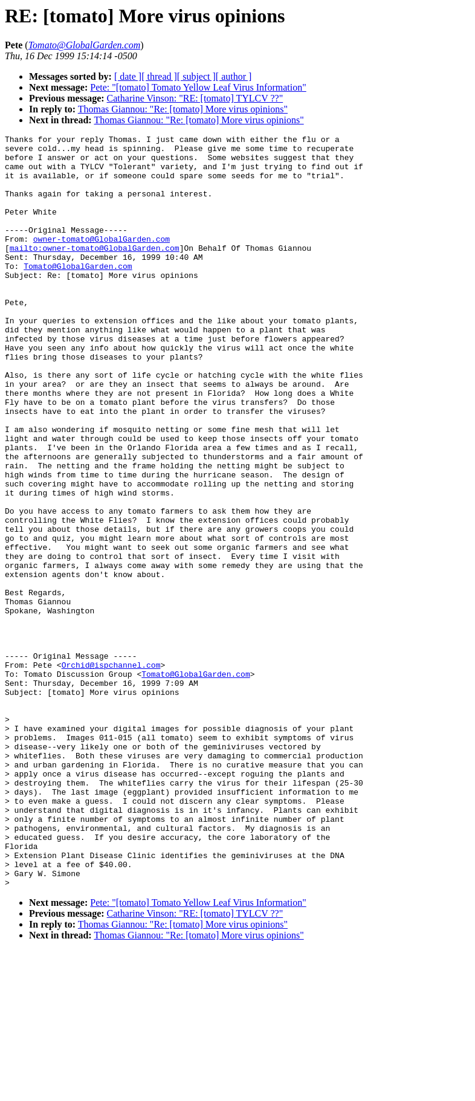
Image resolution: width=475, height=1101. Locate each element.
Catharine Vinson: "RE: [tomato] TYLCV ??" (195, 98)
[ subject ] (196, 76)
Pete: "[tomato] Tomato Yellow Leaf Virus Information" (198, 87)
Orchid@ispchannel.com (111, 771)
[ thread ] (159, 76)
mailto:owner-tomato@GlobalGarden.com (94, 271)
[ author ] (234, 76)
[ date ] (127, 76)
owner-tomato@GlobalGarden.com (101, 260)
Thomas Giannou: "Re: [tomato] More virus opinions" (183, 109)
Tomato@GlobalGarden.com (78, 293)
